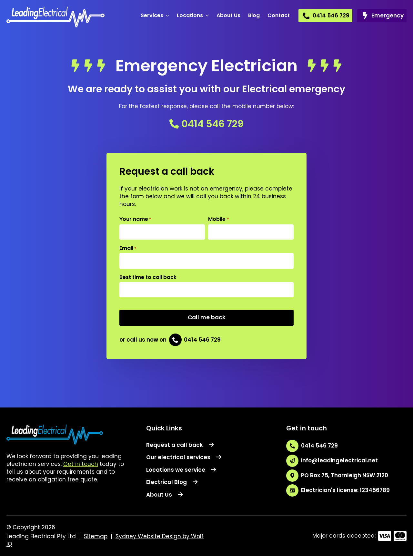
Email (127, 248)
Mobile (218, 219)
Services (152, 15)
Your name (135, 219)
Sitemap (95, 536)
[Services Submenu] (168, 15)
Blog (254, 15)
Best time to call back (147, 277)
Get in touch (80, 464)
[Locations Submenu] (208, 15)
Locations (190, 15)
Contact (278, 15)
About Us (228, 15)
